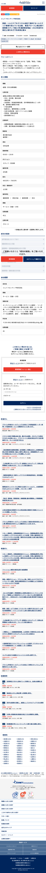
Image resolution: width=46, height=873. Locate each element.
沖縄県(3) (20, 750)
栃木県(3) (20, 752)
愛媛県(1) (20, 756)
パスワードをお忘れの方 (34, 407)
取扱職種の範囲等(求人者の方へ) (23, 865)
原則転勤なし (4, 39)
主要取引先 (33, 858)
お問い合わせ (13, 858)
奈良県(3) (33, 750)
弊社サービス (14, 363)
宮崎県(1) (6, 756)
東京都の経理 (37, 772)
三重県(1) (33, 759)
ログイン (23, 403)
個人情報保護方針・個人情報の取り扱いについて (23, 860)
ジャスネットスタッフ (11, 846)
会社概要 (27, 858)
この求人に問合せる (23, 52)
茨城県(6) (33, 745)
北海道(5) (20, 748)
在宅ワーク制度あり (24, 39)
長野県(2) (6, 754)
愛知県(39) (20, 741)
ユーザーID (7, 389)
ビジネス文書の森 (35, 853)
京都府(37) (34, 741)
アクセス (20, 858)
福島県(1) (33, 761)
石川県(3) (6, 752)
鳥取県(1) (20, 759)
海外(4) (33, 748)
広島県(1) (33, 756)
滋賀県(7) (20, 745)
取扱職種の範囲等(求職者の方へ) (23, 862)
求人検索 (3, 3)
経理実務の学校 (11, 849)
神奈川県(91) (34, 739)
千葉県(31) (20, 743)
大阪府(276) (20, 739)
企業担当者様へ (6, 839)
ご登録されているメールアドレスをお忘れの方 (27, 409)
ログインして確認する (34, 259)
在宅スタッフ (34, 846)
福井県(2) (20, 754)
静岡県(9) (33, 743)
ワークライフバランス (13, 39)
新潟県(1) (20, 761)
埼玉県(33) (7, 743)
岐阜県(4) (6, 750)
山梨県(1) (6, 761)
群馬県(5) (6, 748)
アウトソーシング (11, 853)
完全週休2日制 (4, 41)
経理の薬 (35, 849)
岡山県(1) (6, 759)
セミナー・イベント (7, 835)
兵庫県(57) (7, 741)
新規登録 (12, 8)
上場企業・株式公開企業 (35, 39)
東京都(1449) (7, 739)
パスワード (6, 395)
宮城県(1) (6, 763)
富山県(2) (33, 754)
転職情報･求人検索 (23, 772)
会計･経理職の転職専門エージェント (9, 772)
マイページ (34, 8)
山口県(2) (33, 752)
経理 (31, 772)
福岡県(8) (6, 745)
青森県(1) (20, 763)
